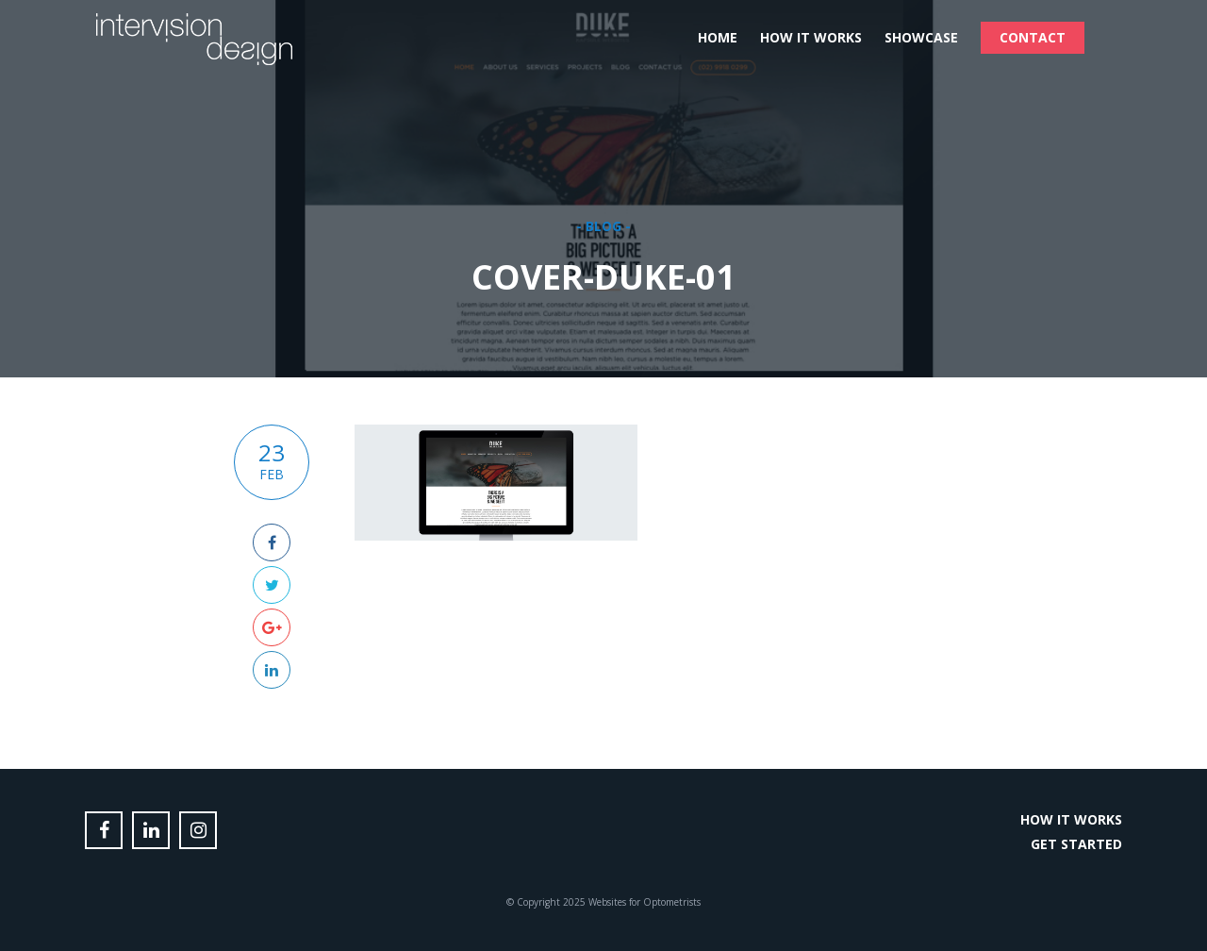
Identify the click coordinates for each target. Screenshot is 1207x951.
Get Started (1076, 844)
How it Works (811, 37)
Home (717, 37)
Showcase (921, 37)
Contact (1033, 37)
